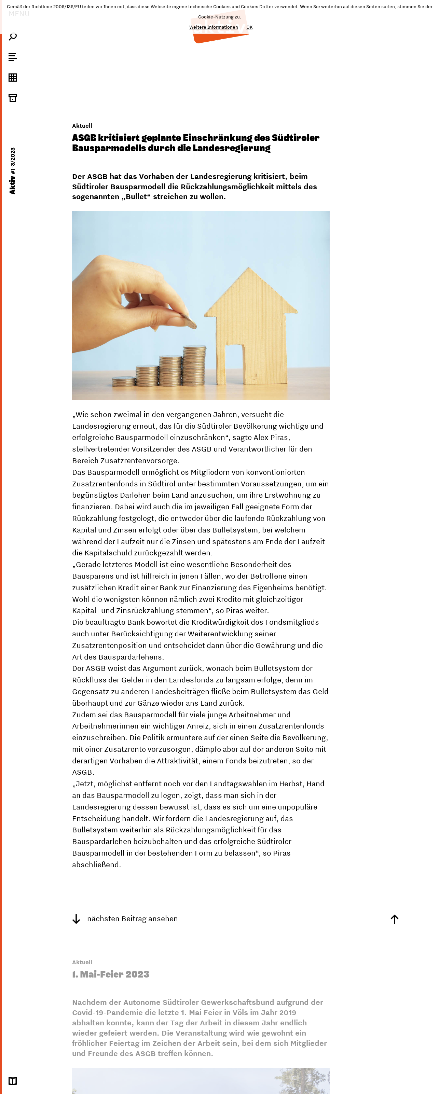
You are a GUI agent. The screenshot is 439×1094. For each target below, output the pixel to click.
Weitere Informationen (213, 27)
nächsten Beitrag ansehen (125, 918)
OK (249, 27)
